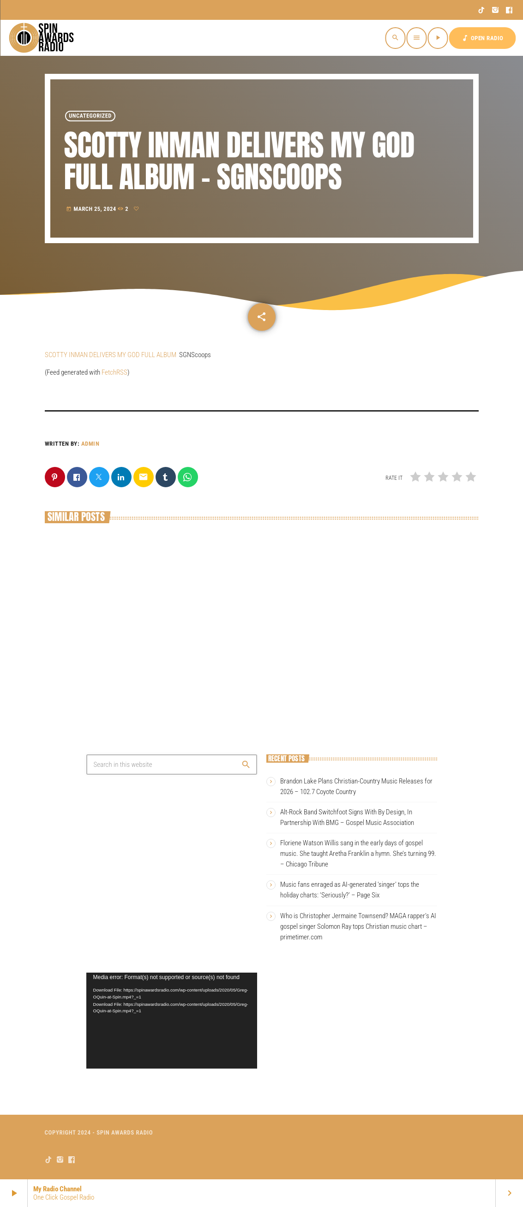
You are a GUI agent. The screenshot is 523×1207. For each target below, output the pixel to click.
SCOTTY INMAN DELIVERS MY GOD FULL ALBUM (110, 355)
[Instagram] (495, 10)
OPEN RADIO (482, 38)
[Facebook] (509, 10)
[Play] (438, 38)
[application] (171, 1021)
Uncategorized (90, 116)
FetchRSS (114, 372)
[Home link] (42, 38)
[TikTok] (482, 10)
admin (90, 443)
